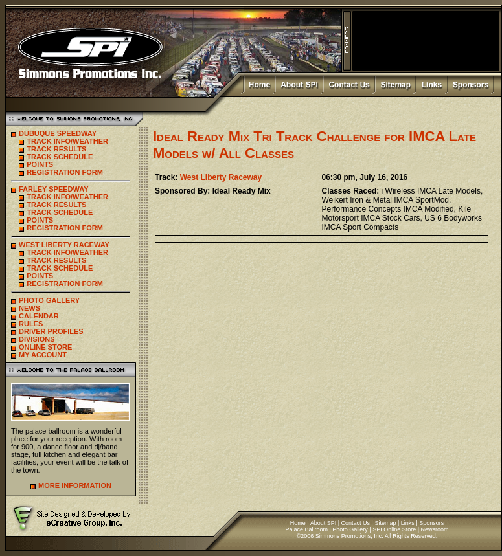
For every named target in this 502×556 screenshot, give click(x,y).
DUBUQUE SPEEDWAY (58, 133)
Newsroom (435, 529)
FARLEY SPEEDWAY (54, 189)
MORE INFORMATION (74, 485)
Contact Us (356, 523)
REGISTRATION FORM (65, 172)
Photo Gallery (350, 529)
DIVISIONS (37, 339)
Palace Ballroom (306, 529)
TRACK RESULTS (56, 149)
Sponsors (431, 523)
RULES (31, 324)
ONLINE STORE (45, 347)
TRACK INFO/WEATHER (67, 141)
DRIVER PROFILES (51, 331)
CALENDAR (39, 316)
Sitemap (385, 523)
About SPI (323, 523)
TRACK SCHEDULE (60, 157)
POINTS (40, 164)
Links (408, 523)
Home (298, 523)
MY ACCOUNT (43, 355)
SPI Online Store (394, 529)
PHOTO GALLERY (49, 300)
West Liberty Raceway (221, 177)
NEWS (29, 308)
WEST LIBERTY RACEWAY (64, 245)
